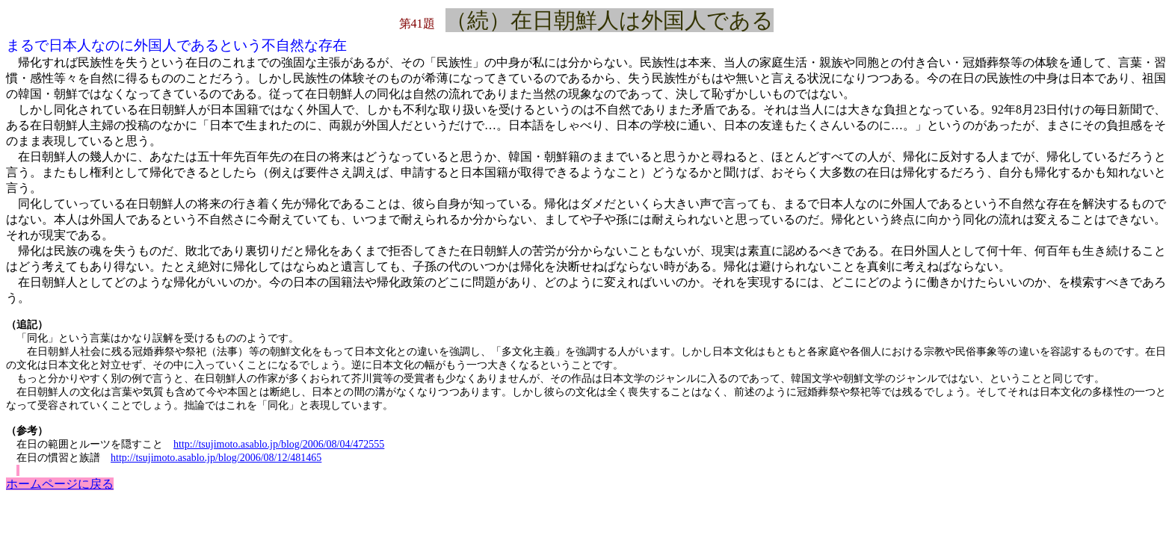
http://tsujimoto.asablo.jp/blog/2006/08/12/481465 (216, 457)
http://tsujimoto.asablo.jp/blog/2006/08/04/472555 (278, 444)
